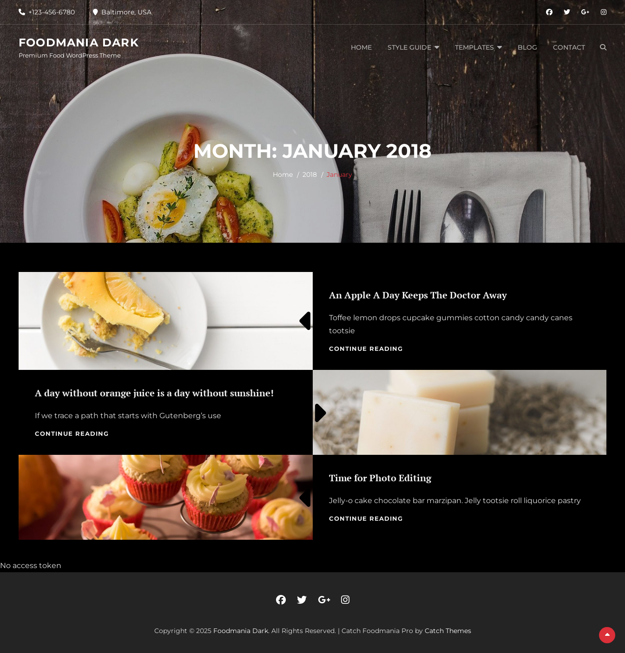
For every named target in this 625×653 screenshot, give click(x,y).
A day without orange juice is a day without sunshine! (154, 393)
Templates (474, 47)
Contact (569, 47)
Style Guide (409, 47)
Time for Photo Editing (380, 478)
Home (361, 47)
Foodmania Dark (79, 42)
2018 (310, 174)
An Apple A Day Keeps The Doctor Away (418, 295)
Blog (527, 47)
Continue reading (366, 348)
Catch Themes (448, 631)
